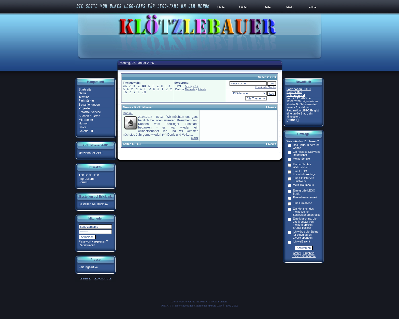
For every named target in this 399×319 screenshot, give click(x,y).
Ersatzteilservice (90, 112)
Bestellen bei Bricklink (93, 204)
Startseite (85, 89)
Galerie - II (86, 131)
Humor (83, 123)
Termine (84, 97)
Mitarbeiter (86, 119)
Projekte (84, 108)
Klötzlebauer (143, 107)
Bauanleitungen (89, 104)
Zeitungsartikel (88, 267)
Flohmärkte (86, 101)
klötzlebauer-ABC (90, 153)
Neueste (190, 89)
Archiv (297, 252)
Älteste (202, 89)
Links (82, 127)
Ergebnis (308, 252)
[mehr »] (292, 120)
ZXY (195, 85)
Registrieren (87, 245)
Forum (83, 182)
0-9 (144, 91)
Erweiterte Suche (265, 87)
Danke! (128, 113)
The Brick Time (89, 175)
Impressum (86, 178)
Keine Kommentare (304, 256)
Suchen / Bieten (89, 116)
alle (125, 85)
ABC (188, 85)
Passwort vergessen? (93, 241)
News (82, 93)
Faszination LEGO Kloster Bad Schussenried (299, 92)
